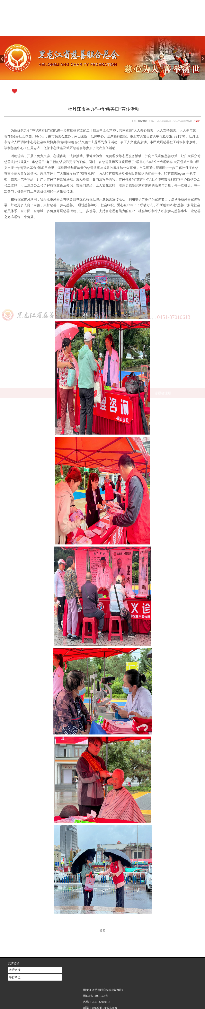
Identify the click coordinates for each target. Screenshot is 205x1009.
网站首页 (72, 31)
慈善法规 (140, 31)
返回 (102, 930)
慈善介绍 (95, 31)
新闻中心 (117, 31)
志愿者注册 (163, 31)
